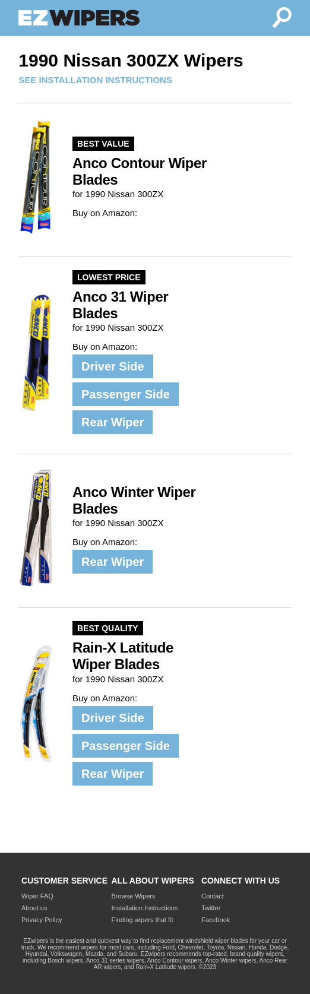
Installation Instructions (145, 907)
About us (34, 907)
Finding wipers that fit (142, 919)
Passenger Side (125, 394)
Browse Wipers (134, 896)
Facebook (215, 919)
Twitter (210, 907)
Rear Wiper (112, 422)
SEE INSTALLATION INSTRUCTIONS (95, 80)
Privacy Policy (41, 919)
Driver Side (112, 366)
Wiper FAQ (37, 896)
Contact (212, 896)
